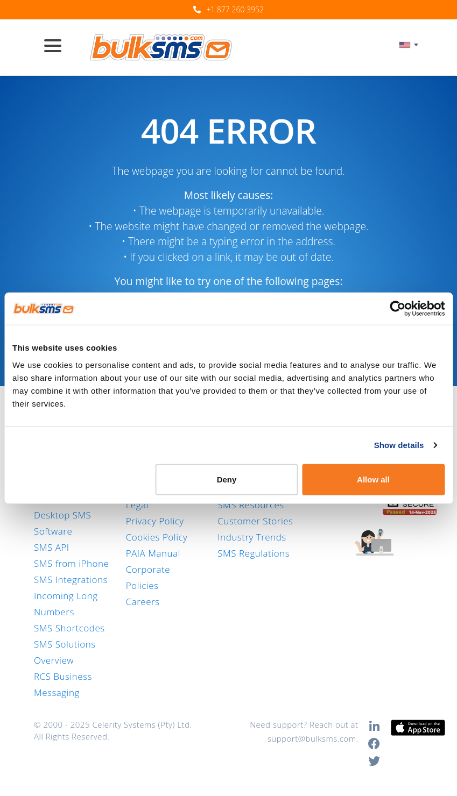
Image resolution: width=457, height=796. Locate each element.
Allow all (373, 479)
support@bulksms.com (312, 738)
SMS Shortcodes (69, 628)
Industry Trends (251, 537)
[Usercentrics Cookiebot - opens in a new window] (397, 309)
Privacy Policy (155, 521)
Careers (143, 601)
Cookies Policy (157, 537)
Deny (227, 479)
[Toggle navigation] (57, 46)
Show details (399, 445)
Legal (137, 505)
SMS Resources (250, 505)
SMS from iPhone (71, 563)
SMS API (51, 547)
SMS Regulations (253, 553)
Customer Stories (255, 521)
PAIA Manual (153, 553)
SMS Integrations (71, 579)
